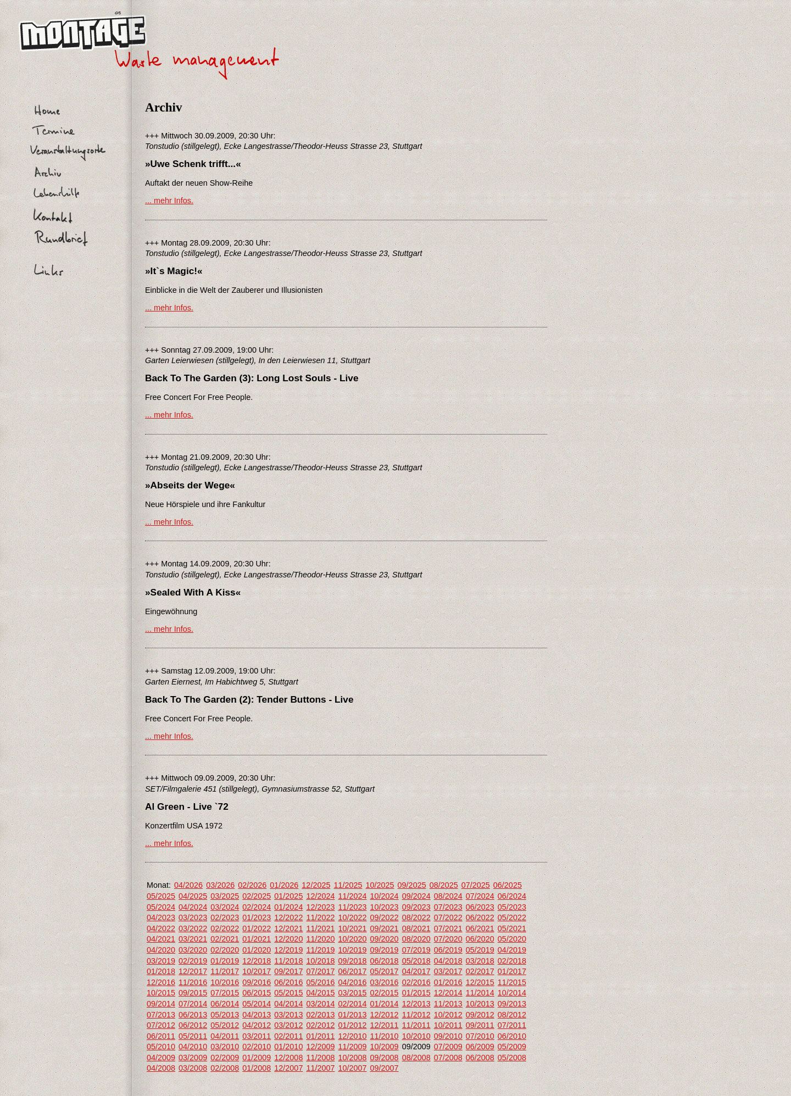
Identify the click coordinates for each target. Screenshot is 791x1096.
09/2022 (384, 917)
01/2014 (384, 1003)
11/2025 (347, 885)
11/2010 (384, 1036)
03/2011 (256, 1036)
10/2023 (384, 907)
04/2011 (224, 1036)
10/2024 (384, 896)
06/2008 (480, 1057)
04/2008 (161, 1068)
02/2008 (224, 1068)
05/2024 (161, 907)
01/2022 (256, 928)
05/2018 (416, 960)
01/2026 (284, 885)
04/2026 (188, 885)
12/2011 (384, 1025)
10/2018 (320, 960)
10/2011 (448, 1025)
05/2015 (288, 992)
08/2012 (512, 1014)
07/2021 (448, 928)
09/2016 (256, 982)
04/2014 (288, 1003)
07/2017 (320, 971)
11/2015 (512, 982)
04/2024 (193, 907)
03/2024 (224, 907)
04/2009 (161, 1057)
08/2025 (444, 885)
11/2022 (320, 917)
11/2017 (224, 971)
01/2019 (224, 960)
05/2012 (224, 1025)
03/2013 (288, 1014)
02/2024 (256, 907)
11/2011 (416, 1025)
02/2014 (352, 1003)
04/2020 (161, 949)
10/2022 (352, 917)
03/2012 (288, 1025)
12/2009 (320, 1046)
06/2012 (193, 1025)
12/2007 (288, 1068)
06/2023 (480, 907)
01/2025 (288, 896)
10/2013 (480, 1003)
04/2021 (161, 938)
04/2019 (512, 949)
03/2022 (193, 928)
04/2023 (161, 917)
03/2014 (320, 1003)
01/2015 (416, 992)
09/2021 (384, 928)
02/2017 (480, 971)
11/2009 (352, 1046)
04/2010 (193, 1046)
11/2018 (288, 960)
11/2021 (320, 928)
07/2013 (161, 1014)
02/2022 (224, 928)
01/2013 (352, 1014)
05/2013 (224, 1014)
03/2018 (480, 960)
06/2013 (193, 1014)
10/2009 (384, 1046)
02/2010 (256, 1046)
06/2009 (480, 1046)
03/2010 (224, 1046)
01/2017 (512, 971)
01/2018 (161, 971)
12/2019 (288, 949)
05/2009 (512, 1046)
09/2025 (412, 885)
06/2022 (480, 917)
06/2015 (256, 992)
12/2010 (352, 1036)
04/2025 (193, 896)
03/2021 (193, 938)
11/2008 (320, 1057)
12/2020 (288, 938)
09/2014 (161, 1003)
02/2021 (224, 938)
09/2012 (480, 1014)
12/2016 (161, 982)
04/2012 (256, 1025)
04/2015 (320, 992)
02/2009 (224, 1057)
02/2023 (224, 917)
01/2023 (256, 917)
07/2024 (480, 896)
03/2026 (220, 885)
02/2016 (416, 982)
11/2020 (320, 938)
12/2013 (416, 1003)
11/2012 (416, 1014)
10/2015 (161, 992)
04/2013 (256, 1014)
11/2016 (193, 982)
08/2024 (448, 896)
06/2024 (512, 896)
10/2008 (352, 1057)
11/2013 (448, 1003)
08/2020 (416, 938)
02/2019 (193, 960)
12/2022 (288, 917)
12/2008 (288, 1057)
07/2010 (480, 1036)
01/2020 (256, 949)
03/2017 (448, 971)
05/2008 (512, 1057)
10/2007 (352, 1068)
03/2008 (193, 1068)
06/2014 (224, 1003)
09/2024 (416, 896)
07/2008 (448, 1057)
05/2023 (512, 907)
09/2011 (480, 1025)
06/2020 (480, 938)
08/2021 (416, 928)
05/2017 (384, 971)
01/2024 (288, 907)
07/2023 (448, 907)
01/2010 (288, 1046)
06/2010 (512, 1036)
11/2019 (320, 949)
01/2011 (320, 1036)
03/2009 (193, 1057)
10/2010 (416, 1036)
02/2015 (384, 992)
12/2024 (320, 896)
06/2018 (384, 960)
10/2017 (256, 971)
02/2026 (252, 885)
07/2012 (161, 1025)
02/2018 (512, 960)
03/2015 (352, 992)
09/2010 (448, 1036)
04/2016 (352, 982)
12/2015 (480, 982)
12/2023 (320, 907)
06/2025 (507, 885)
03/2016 (384, 982)
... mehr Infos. (169, 200)
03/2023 (193, 917)
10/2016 (224, 982)
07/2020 (448, 938)
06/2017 (352, 971)
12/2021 (288, 928)
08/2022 (416, 917)
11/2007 (320, 1068)
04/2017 (416, 971)
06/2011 (161, 1036)
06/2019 (448, 949)
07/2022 (448, 917)
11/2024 (352, 896)
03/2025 (224, 896)
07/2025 (475, 885)
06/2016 (288, 982)
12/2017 (193, 971)
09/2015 (193, 992)
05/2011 (193, 1036)
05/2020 (512, 938)
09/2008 (384, 1057)
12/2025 (316, 885)
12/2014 (448, 992)
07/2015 (224, 992)
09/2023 (416, 907)
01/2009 (256, 1057)
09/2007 (384, 1068)
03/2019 (161, 960)
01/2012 (352, 1025)
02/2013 (320, 1014)
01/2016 (448, 982)
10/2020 (352, 938)
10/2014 (512, 992)
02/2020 (224, 949)
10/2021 (352, 928)
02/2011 (288, 1036)
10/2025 (380, 885)
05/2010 (161, 1046)
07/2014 (193, 1003)
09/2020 (384, 938)
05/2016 (320, 982)
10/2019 (352, 949)
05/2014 (256, 1003)
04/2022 (161, 928)
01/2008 (256, 1068)
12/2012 (384, 1014)
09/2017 (288, 971)
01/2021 (256, 938)
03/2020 (193, 949)
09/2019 (384, 949)
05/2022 (512, 917)
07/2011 (512, 1025)
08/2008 (416, 1057)
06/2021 (480, 928)
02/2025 (256, 896)
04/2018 (448, 960)
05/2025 (161, 896)
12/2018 (256, 960)
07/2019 (416, 949)
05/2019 (480, 949)
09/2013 (512, 1003)
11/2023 (352, 907)
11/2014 (480, 992)
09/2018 (352, 960)
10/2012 (448, 1014)
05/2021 (512, 928)
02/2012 (320, 1025)
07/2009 (448, 1046)
